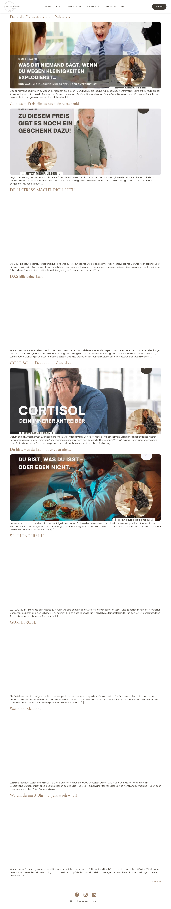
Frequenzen (74, 6)
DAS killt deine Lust (26, 276)
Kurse (59, 6)
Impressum (97, 901)
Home (48, 6)
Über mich (110, 6)
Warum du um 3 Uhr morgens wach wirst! (43, 795)
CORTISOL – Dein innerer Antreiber (40, 363)
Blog (124, 6)
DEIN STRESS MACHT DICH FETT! (42, 190)
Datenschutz (82, 901)
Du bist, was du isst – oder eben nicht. (40, 449)
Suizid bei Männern (25, 708)
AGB (70, 901)
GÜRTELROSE (23, 622)
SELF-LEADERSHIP (27, 535)
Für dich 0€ (93, 6)
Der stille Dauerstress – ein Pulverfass (40, 17)
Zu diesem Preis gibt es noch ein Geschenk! (44, 103)
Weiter (156, 881)
